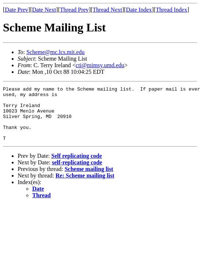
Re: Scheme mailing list (85, 186)
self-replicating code (77, 173)
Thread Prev (74, 10)
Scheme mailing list (88, 180)
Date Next (44, 10)
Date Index (139, 10)
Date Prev (16, 10)
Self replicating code (76, 167)
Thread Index (171, 10)
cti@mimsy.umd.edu (100, 65)
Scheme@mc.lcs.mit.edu (55, 52)
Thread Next (107, 10)
